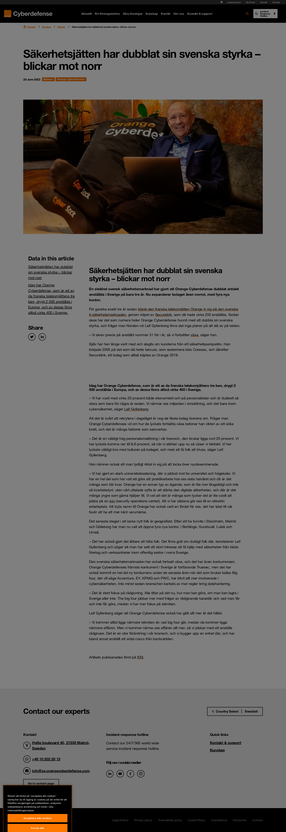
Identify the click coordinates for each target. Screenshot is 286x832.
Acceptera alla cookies (37, 826)
